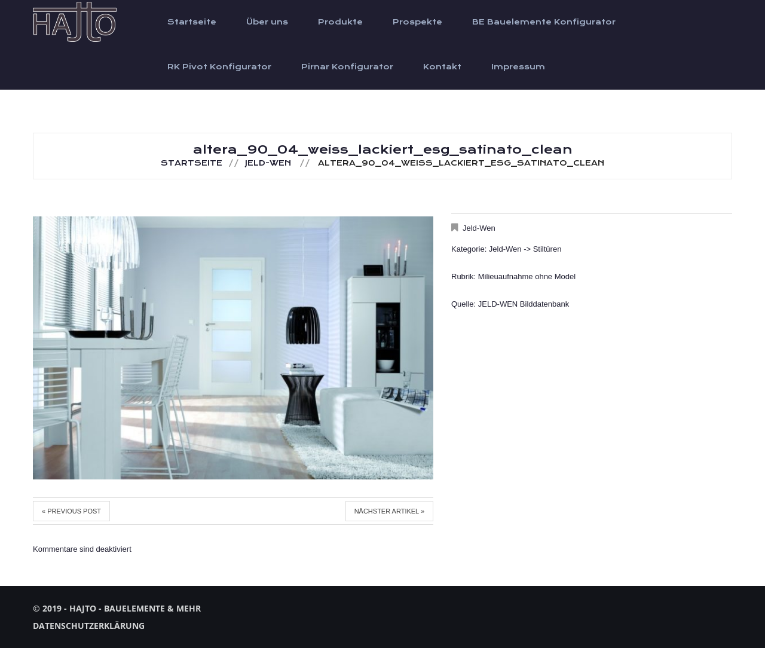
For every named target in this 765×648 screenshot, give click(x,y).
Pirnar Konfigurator (347, 67)
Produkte (340, 22)
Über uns (267, 22)
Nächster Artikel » (389, 511)
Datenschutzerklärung (89, 625)
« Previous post (71, 511)
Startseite (191, 22)
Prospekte (417, 22)
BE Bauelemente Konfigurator (544, 22)
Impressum (518, 67)
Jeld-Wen (268, 163)
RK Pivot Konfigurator (219, 67)
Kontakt (442, 67)
